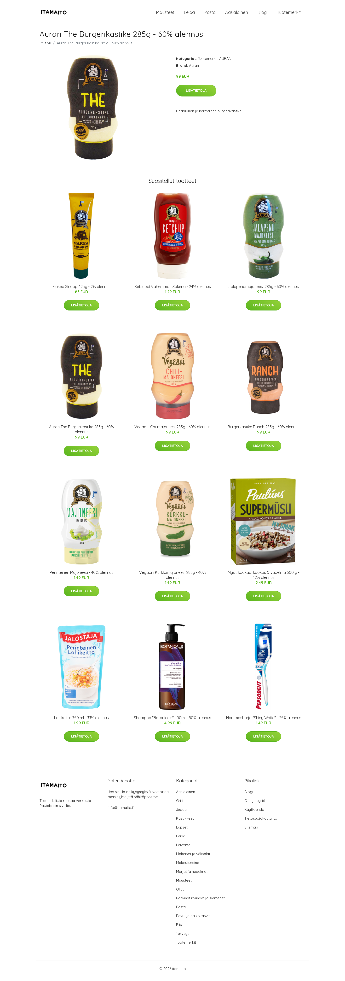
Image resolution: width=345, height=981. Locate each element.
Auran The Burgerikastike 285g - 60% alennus (81, 433)
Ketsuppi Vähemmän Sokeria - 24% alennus (172, 290)
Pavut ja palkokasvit (193, 920)
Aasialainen (236, 14)
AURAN (225, 62)
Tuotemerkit (289, 14)
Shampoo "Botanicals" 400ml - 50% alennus (172, 721)
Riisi (179, 928)
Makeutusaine (187, 866)
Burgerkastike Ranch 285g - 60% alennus (263, 430)
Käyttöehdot (254, 813)
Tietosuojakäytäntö (260, 822)
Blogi (262, 14)
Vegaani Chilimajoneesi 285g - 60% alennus (172, 430)
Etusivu (45, 47)
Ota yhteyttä (254, 804)
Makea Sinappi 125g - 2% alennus (81, 290)
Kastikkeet (185, 822)
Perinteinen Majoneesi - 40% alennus (81, 576)
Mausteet (165, 14)
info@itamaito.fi (121, 811)
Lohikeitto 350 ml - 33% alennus (81, 721)
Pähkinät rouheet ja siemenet (200, 902)
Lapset (182, 831)
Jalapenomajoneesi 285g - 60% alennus (263, 290)
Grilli (179, 804)
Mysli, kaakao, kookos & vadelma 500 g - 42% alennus (263, 579)
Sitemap (251, 831)
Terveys (183, 937)
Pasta (210, 14)
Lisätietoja (196, 94)
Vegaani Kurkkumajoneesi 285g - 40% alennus (172, 579)
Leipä (189, 14)
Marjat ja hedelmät (191, 875)
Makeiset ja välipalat (193, 858)
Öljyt (180, 893)
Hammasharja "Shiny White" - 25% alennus (263, 721)
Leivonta (183, 849)
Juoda (181, 813)
